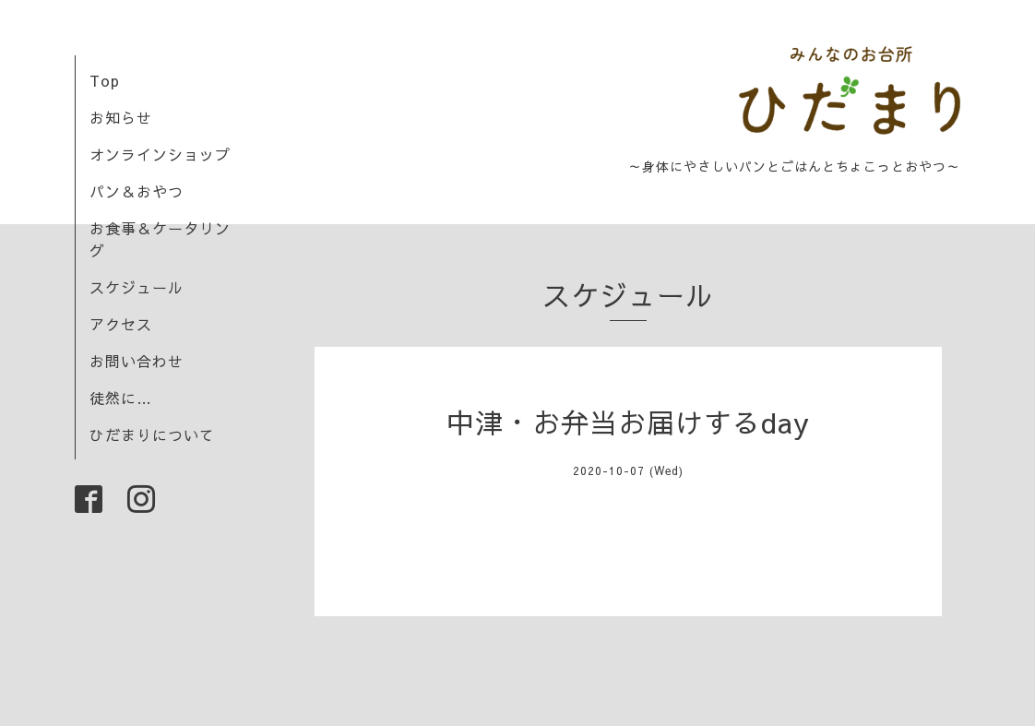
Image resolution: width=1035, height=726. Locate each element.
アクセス (120, 324)
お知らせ (120, 117)
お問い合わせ (136, 361)
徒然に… (120, 397)
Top (104, 80)
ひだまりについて (152, 434)
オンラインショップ (160, 154)
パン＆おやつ (136, 191)
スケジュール (136, 287)
